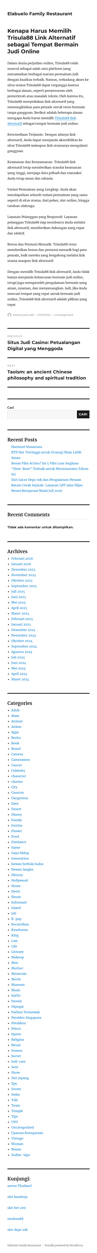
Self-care (18, 1061)
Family (16, 820)
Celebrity (18, 771)
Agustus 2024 (21, 652)
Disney (16, 814)
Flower (16, 831)
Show (15, 1072)
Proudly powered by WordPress (64, 1245)
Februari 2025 (22, 619)
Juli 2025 (18, 591)
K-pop (16, 919)
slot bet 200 (16, 1208)
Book (15, 743)
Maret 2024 (20, 679)
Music (15, 990)
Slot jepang (20, 1078)
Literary (17, 952)
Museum (18, 985)
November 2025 (23, 575)
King (15, 935)
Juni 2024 (18, 663)
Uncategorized (63, 314)
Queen (16, 1034)
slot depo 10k (17, 1230)
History (17, 875)
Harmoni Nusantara (26, 447)
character (18, 776)
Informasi (18, 902)
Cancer (16, 765)
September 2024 (24, 646)
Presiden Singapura (26, 1018)
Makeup (17, 957)
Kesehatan (19, 930)
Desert (16, 809)
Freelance (18, 842)
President (18, 1023)
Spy (14, 1083)
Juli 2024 (18, 657)
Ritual (15, 1045)
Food (15, 836)
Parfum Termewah (25, 1012)
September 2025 (24, 586)
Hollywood (19, 880)
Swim (15, 1094)
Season (16, 1050)
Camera (17, 754)
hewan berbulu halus (27, 864)
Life (14, 946)
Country (17, 792)
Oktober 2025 (22, 580)
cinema (17, 782)
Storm (16, 1089)
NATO (15, 996)
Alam (15, 716)
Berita (16, 738)
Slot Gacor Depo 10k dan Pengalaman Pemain (46, 480)
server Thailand (19, 1186)
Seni (14, 1067)
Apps (15, 732)
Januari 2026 (21, 564)
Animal (16, 721)
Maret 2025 (20, 613)
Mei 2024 (18, 668)
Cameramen (20, 760)
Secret (16, 1056)
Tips (14, 1116)
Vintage (17, 1138)
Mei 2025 (18, 602)
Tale (14, 1100)
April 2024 (19, 674)
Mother (17, 968)
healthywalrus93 (23, 314)
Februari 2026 (22, 558)
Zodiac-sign (20, 1155)
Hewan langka (22, 869)
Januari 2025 (21, 624)
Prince (16, 1029)
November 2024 (23, 635)
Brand (16, 749)
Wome (16, 1149)
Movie (16, 979)
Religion (17, 1039)
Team (15, 1105)
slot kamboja (17, 1197)
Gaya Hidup (20, 853)
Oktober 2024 (22, 641)
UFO (14, 1122)
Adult (15, 710)
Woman (17, 1144)
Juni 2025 (18, 597)
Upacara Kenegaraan (27, 1133)
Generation (20, 858)
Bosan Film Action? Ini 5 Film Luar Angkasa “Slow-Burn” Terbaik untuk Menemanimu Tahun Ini (49, 468)
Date (15, 803)
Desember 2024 (23, 630)
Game (15, 847)
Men (14, 963)
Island (16, 908)
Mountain (19, 974)
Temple (17, 1111)
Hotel (15, 891)
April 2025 (19, 608)
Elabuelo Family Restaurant (39, 13)
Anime (16, 727)
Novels (16, 1001)
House (16, 897)
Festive (16, 825)
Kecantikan (20, 924)
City (14, 787)
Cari (10, 407)
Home (16, 886)
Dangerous (19, 798)
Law (14, 941)
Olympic (17, 1007)
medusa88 (15, 1219)
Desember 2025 (23, 569)
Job (13, 913)
